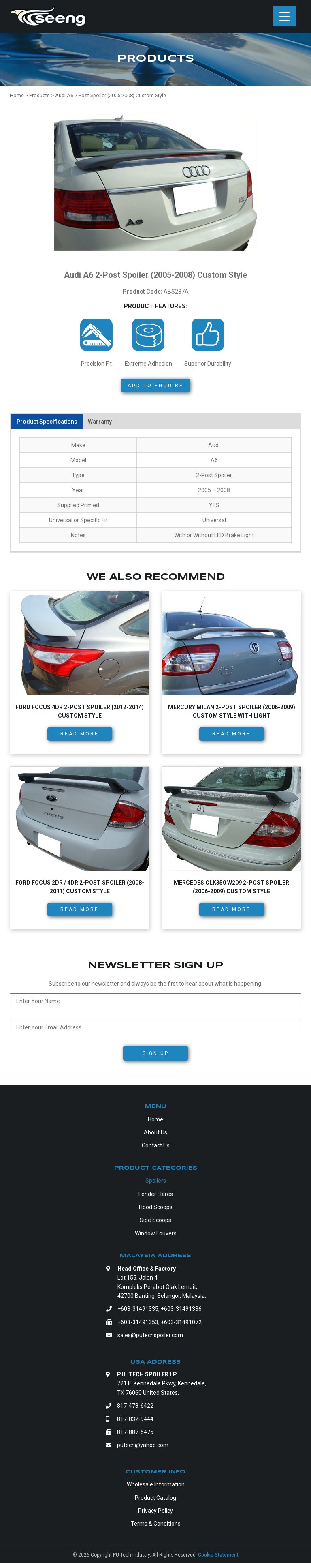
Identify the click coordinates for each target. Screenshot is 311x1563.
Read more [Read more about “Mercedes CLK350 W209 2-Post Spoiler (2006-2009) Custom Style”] (231, 909)
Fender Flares (155, 1194)
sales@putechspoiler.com (150, 1335)
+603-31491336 (181, 1309)
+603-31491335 (137, 1309)
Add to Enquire (155, 385)
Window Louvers (156, 1233)
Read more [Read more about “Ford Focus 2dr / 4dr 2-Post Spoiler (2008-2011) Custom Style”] (79, 909)
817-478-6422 (135, 1405)
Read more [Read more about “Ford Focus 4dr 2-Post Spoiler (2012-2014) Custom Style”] (79, 734)
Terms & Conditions (156, 1523)
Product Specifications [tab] (47, 421)
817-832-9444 (135, 1419)
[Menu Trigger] (284, 16)
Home (155, 1119)
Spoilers (155, 1180)
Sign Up (156, 1053)
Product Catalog (155, 1497)
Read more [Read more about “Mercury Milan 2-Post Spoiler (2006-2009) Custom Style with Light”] (231, 734)
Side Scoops (155, 1220)
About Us (155, 1132)
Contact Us (156, 1145)
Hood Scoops (156, 1207)
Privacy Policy (155, 1510)
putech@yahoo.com (142, 1445)
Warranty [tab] (100, 421)
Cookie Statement (218, 1555)
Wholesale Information (156, 1484)
